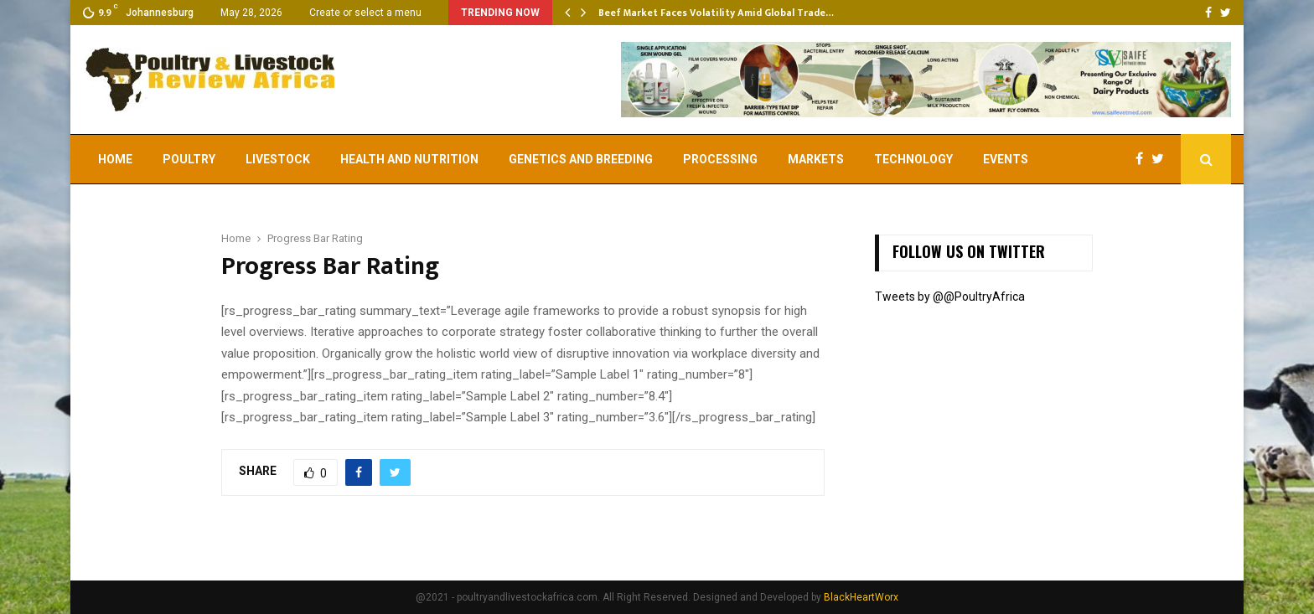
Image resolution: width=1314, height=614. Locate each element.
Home (115, 159)
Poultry (189, 159)
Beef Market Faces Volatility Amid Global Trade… (716, 12)
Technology (913, 159)
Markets (816, 159)
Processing (720, 159)
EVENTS (1005, 159)
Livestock (278, 159)
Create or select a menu (365, 12)
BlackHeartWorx (861, 597)
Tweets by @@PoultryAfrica (950, 296)
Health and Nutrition (409, 159)
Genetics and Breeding (581, 159)
